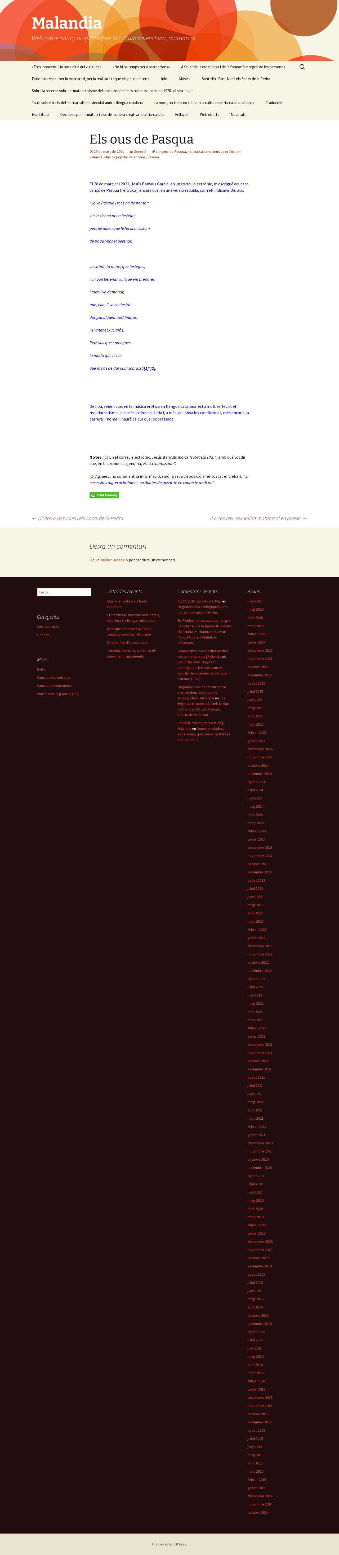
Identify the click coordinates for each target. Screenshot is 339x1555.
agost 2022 (256, 978)
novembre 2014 (260, 1504)
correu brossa (48, 626)
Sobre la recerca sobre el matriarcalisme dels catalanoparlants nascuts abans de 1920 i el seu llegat (112, 90)
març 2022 (256, 1019)
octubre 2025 (258, 666)
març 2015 (256, 1471)
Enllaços (182, 114)
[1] (105, 457)
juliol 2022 (255, 987)
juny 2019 (255, 1290)
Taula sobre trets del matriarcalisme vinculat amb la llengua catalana (87, 102)
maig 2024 (256, 806)
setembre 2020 (260, 1167)
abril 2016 (255, 1364)
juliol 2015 (255, 1438)
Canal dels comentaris (54, 685)
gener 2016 (256, 1389)
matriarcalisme (199, 151)
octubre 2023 (258, 863)
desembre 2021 (260, 1044)
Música (184, 78)
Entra (41, 669)
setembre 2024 (260, 773)
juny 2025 (255, 699)
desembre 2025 (260, 650)
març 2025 (256, 724)
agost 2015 (256, 1430)
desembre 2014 (260, 1496)
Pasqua (153, 157)
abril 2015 (255, 1463)
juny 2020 (255, 1192)
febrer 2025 (257, 732)
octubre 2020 (258, 1159)
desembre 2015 (260, 1397)
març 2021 (256, 1118)
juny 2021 (255, 1093)
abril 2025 (255, 716)
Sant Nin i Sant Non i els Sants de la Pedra (236, 78)
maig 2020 (256, 1200)
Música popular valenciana (125, 157)
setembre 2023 (260, 872)
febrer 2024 (257, 831)
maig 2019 (256, 1299)
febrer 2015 (257, 1479)
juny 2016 (255, 1348)
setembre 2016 (260, 1323)
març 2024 (256, 822)
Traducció (274, 102)
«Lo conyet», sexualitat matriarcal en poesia (258, 518)
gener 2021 (256, 1134)
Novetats (238, 114)
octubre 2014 (258, 1512)
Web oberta (209, 114)
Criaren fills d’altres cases (127, 642)
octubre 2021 (258, 1060)
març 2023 (256, 921)
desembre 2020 (260, 1143)
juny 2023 (255, 896)
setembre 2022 (260, 970)
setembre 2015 (260, 1422)
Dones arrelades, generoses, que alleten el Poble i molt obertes (203, 734)
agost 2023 (256, 880)
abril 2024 (255, 814)
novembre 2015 (260, 1405)
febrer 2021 (257, 1126)
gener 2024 (256, 839)
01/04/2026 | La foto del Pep (199, 601)
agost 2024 (256, 781)
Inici (164, 78)
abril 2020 (255, 1208)
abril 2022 (255, 1011)
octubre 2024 (258, 765)
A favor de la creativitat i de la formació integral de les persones (233, 66)
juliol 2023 (255, 888)
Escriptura (40, 114)
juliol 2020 (255, 1184)
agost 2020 (256, 1175)
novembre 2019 (260, 1249)
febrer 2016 (257, 1381)
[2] (92, 476)
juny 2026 (255, 601)
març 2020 (256, 1216)
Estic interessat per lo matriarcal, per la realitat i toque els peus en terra (91, 78)
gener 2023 (256, 937)
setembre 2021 (260, 1069)
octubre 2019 (258, 1257)
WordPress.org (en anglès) (58, 693)
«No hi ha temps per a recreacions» (141, 66)
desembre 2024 (260, 749)
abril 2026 (255, 617)
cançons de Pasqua (171, 151)
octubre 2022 (258, 962)
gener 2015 (256, 1487)
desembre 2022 (260, 946)
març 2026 (256, 625)
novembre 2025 (260, 658)
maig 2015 (256, 1455)
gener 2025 (256, 740)
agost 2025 (256, 683)
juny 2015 (255, 1446)
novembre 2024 (260, 757)
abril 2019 (255, 1307)
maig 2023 (256, 904)
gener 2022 (256, 1036)
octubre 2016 (258, 1315)
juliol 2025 (255, 691)
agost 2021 (256, 1077)
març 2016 (256, 1372)
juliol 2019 (255, 1282)
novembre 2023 (260, 855)
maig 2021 (256, 1102)
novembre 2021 (260, 1052)
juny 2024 (255, 798)
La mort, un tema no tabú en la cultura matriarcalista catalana (204, 102)
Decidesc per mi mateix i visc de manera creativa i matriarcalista (112, 114)
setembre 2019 (260, 1266)
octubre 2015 (258, 1413)
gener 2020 (256, 1233)
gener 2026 (256, 642)
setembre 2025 (260, 675)
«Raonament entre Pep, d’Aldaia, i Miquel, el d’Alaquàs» (202, 637)
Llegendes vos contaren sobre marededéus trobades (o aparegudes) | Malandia (201, 692)
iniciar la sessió (114, 559)
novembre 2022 (260, 954)
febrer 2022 (257, 1028)
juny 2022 (255, 995)
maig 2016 (256, 1356)
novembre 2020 (260, 1151)
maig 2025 (256, 707)
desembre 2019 (260, 1241)
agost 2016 (256, 1331)
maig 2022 (256, 1003)
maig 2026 (256, 609)
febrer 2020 (257, 1225)
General (140, 151)
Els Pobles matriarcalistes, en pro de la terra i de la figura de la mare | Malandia (204, 626)
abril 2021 (255, 1110)
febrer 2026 (257, 634)
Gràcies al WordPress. (169, 1544)
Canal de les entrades (54, 677)
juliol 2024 (255, 790)
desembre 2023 (260, 847)
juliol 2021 (255, 1085)
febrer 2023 (257, 929)
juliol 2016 (255, 1340)
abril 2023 (255, 913)
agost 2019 (256, 1274)
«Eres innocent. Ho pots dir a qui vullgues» (66, 66)
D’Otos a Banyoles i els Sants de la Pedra (77, 518)
